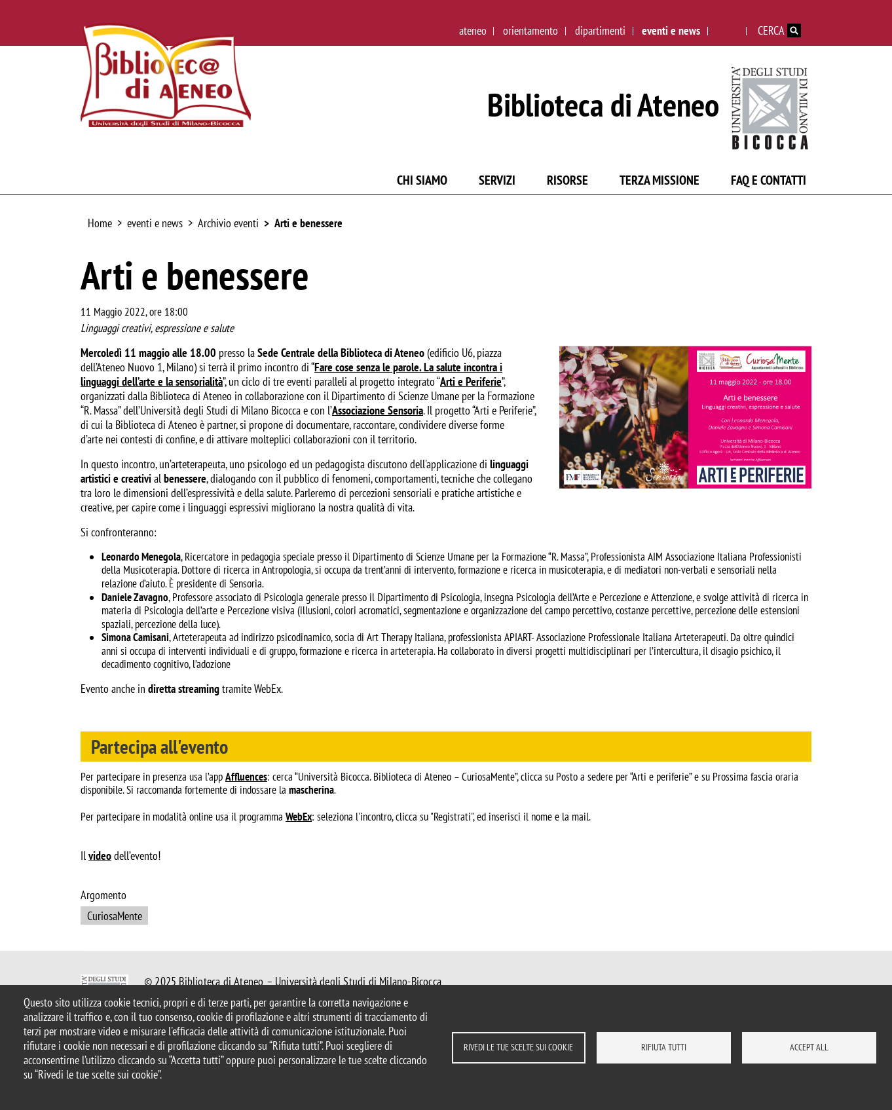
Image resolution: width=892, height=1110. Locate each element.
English (728, 31)
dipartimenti (600, 30)
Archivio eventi (228, 223)
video (99, 855)
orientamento (530, 30)
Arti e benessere (308, 223)
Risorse (567, 180)
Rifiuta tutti (663, 1047)
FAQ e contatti (768, 180)
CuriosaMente (114, 915)
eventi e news (671, 30)
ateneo (473, 30)
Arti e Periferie (471, 381)
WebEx (299, 816)
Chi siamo (422, 180)
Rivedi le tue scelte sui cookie (518, 1047)
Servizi (497, 180)
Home (100, 223)
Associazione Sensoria (377, 410)
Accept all (809, 1047)
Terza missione (659, 180)
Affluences (246, 776)
